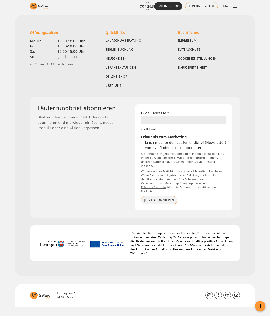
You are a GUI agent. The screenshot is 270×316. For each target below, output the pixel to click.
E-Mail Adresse (155, 113)
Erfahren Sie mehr (154, 195)
